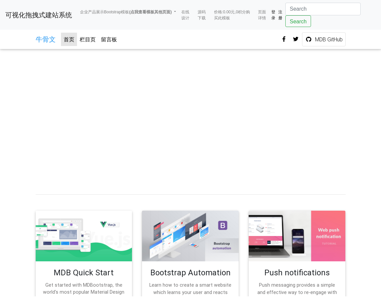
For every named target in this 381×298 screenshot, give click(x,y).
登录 (273, 15)
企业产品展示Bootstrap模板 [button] (126, 12)
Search (298, 21)
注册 (280, 15)
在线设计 (185, 15)
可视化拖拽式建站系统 (38, 15)
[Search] (323, 9)
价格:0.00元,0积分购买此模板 (232, 15)
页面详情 (262, 15)
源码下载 (202, 15)
